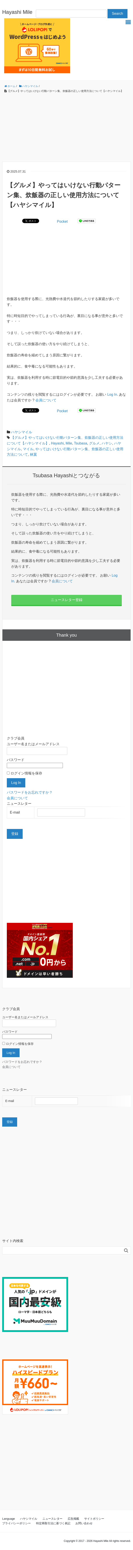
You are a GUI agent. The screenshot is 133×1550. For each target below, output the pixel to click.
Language (8, 1518)
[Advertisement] (66, 127)
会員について (45, 400)
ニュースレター (52, 1518)
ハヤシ (107, 443)
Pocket (62, 221)
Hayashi (57, 443)
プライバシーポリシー (16, 1523)
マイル (28, 449)
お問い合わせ (84, 1523)
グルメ (94, 443)
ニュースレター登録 (66, 600)
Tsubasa (80, 443)
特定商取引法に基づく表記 (53, 1523)
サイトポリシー (94, 1518)
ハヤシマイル (21, 432)
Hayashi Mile (17, 12)
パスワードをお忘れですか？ (30, 792)
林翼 (33, 454)
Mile (69, 443)
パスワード (15, 760)
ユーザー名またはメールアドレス (33, 744)
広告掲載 (73, 1518)
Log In (112, 394)
